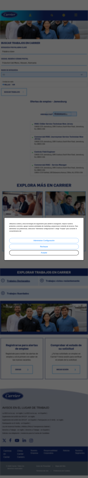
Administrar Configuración (44, 241)
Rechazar (44, 247)
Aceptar (44, 253)
